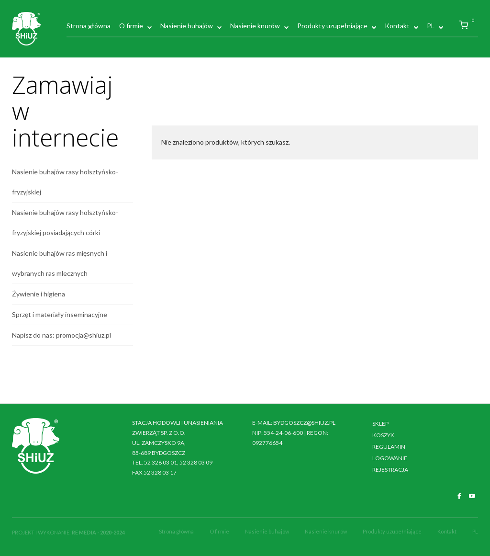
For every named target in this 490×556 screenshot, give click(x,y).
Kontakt (397, 26)
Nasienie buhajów (186, 26)
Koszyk (383, 435)
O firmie (131, 26)
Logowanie (389, 458)
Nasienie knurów (255, 26)
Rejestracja (390, 469)
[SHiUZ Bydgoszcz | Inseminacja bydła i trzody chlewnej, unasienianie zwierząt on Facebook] (459, 496)
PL (430, 26)
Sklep (380, 423)
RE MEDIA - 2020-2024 (98, 532)
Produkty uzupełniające (332, 26)
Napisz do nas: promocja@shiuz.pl (61, 335)
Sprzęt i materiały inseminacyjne (59, 314)
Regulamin (388, 446)
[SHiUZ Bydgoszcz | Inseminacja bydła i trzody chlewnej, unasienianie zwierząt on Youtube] (472, 496)
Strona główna (89, 26)
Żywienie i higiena (38, 294)
